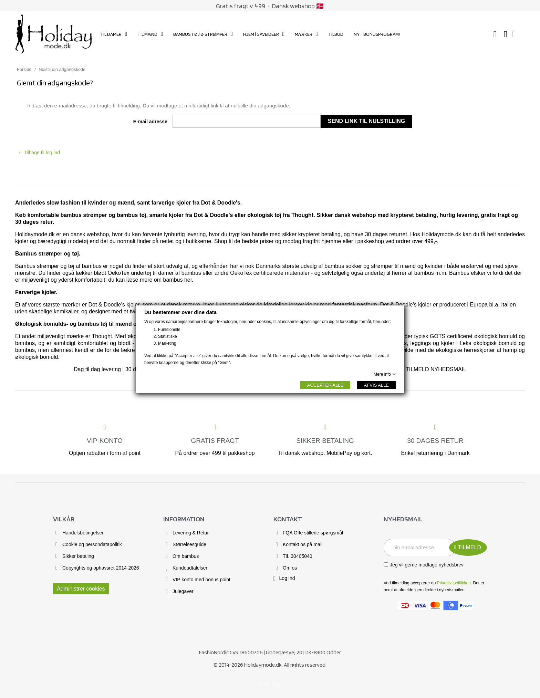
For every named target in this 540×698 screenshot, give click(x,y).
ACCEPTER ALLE (325, 384)
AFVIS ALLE (376, 384)
